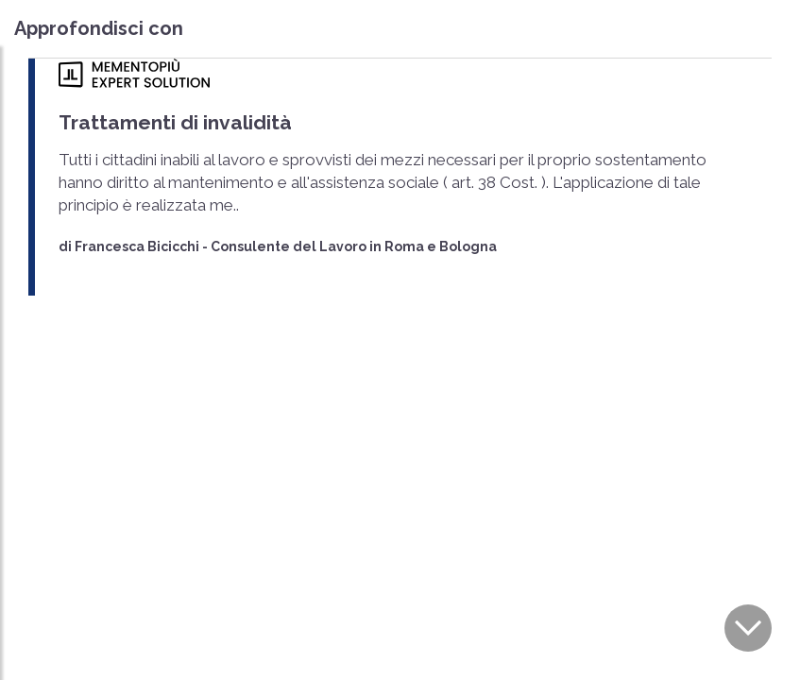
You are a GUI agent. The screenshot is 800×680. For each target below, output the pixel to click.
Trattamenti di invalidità (175, 122)
